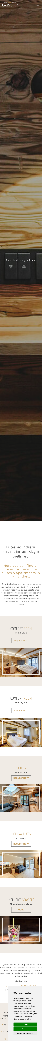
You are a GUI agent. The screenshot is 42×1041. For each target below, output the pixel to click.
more (21, 910)
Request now (21, 640)
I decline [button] (25, 1029)
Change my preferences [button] (25, 1033)
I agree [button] (25, 1024)
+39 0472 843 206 (28, 986)
